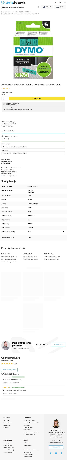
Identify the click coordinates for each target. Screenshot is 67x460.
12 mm (12, 169)
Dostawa (6, 130)
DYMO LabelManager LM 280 (8, 259)
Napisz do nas (56, 447)
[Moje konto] (55, 2)
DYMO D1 (27, 11)
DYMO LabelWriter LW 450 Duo (8, 256)
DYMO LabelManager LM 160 (30, 256)
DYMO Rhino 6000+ (49, 253)
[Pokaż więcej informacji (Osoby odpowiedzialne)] (63, 237)
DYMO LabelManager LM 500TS (9, 262)
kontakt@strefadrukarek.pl (56, 442)
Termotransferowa (15, 168)
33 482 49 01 (56, 441)
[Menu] (65, 2)
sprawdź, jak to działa (11, 104)
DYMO (8, 159)
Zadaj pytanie (58, 344)
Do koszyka (37, 98)
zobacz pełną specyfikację (9, 175)
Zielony (9, 173)
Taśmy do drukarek (5, 11)
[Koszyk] (60, 2)
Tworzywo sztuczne (11, 171)
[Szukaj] (38, 7)
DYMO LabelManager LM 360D (30, 259)
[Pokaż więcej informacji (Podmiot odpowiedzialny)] (63, 232)
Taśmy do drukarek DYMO (17, 11)
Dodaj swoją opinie (9, 369)
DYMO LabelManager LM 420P (51, 259)
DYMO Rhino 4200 (5, 253)
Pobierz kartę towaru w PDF (11, 136)
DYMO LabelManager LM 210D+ (52, 256)
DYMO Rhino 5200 (27, 253)
